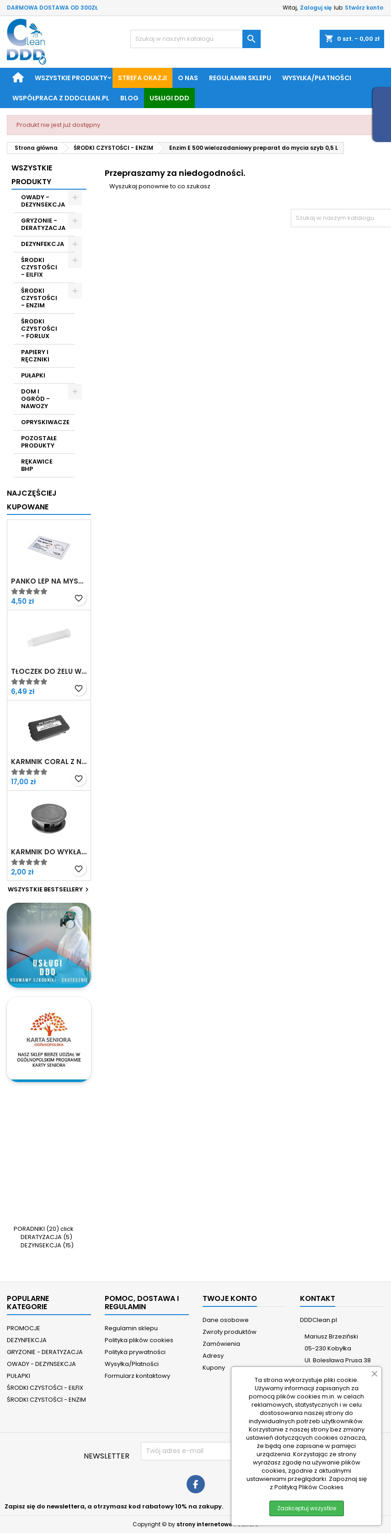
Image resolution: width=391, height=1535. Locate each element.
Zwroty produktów (230, 1331)
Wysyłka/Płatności (316, 77)
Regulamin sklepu (240, 77)
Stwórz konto (364, 7)
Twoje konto (230, 1298)
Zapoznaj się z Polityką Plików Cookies (318, 1483)
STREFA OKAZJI (142, 77)
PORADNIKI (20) (36, 1228)
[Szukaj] (195, 39)
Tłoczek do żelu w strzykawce (49, 671)
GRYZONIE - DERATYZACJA (43, 224)
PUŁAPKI (33, 375)
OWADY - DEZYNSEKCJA (43, 201)
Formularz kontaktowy (137, 1375)
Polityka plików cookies (139, 1340)
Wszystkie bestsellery (49, 889)
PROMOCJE (23, 1328)
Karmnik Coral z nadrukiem (49, 761)
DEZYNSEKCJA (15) (47, 1245)
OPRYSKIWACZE (45, 422)
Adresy (213, 1355)
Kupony (214, 1367)
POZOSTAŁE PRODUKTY (39, 442)
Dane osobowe (226, 1320)
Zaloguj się (316, 7)
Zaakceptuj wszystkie (306, 1508)
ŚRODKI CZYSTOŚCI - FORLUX (39, 328)
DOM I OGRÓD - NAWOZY (35, 398)
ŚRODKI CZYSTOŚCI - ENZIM (39, 298)
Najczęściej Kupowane (32, 500)
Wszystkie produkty (71, 77)
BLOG (129, 98)
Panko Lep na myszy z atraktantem (49, 581)
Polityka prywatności (135, 1352)
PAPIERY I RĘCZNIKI (35, 356)
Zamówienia (221, 1343)
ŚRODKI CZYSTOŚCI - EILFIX (39, 267)
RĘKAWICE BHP (37, 465)
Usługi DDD (169, 98)
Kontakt (317, 1298)
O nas (188, 77)
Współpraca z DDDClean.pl (60, 98)
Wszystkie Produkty (31, 175)
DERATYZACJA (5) (46, 1237)
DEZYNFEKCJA (42, 244)
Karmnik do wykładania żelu (49, 852)
